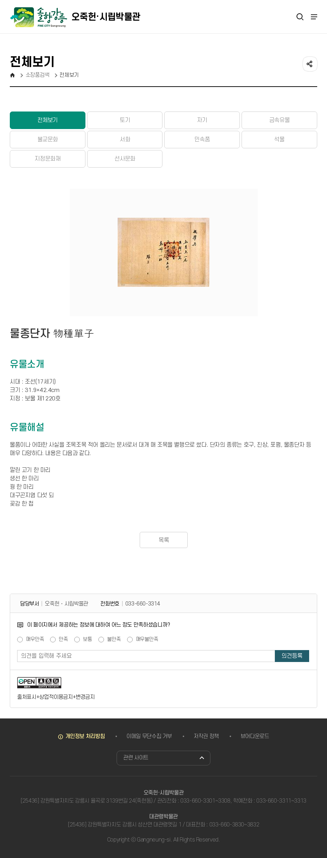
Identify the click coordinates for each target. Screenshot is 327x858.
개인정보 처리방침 (85, 736)
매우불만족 (147, 639)
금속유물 (279, 120)
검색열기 (300, 16)
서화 (125, 139)
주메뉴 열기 (313, 16)
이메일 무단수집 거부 (149, 736)
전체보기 (47, 120)
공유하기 (309, 63)
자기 (202, 120)
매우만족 (35, 639)
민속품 (202, 139)
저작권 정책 (206, 736)
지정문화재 (47, 159)
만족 (63, 639)
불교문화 (47, 139)
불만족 (114, 639)
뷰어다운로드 (255, 736)
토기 (125, 120)
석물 (279, 139)
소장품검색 (37, 75)
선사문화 (124, 159)
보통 (87, 639)
